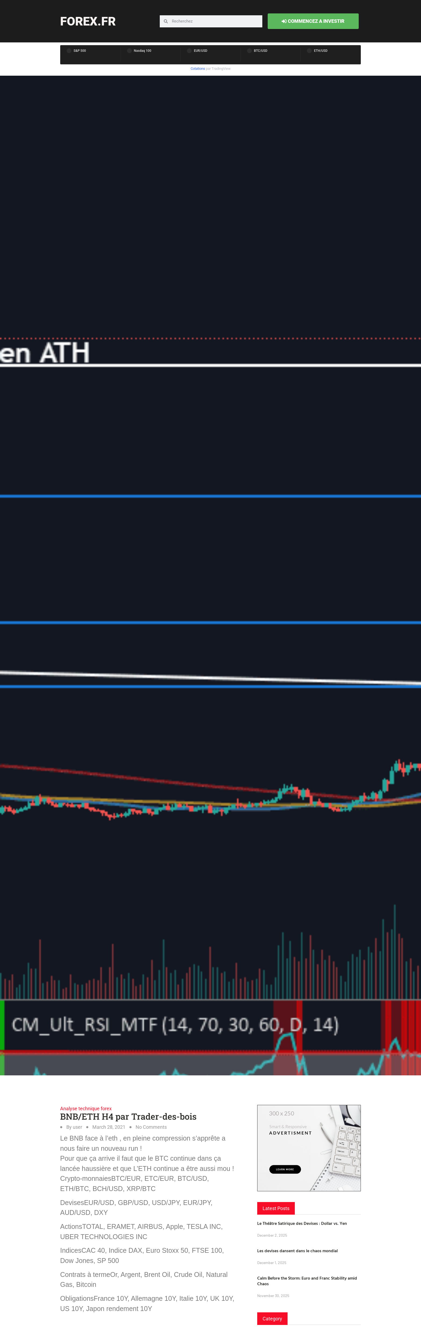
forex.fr (88, 21)
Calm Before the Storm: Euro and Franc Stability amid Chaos (307, 1281)
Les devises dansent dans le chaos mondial (297, 1250)
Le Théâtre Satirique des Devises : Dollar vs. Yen (302, 1223)
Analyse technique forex (86, 1108)
